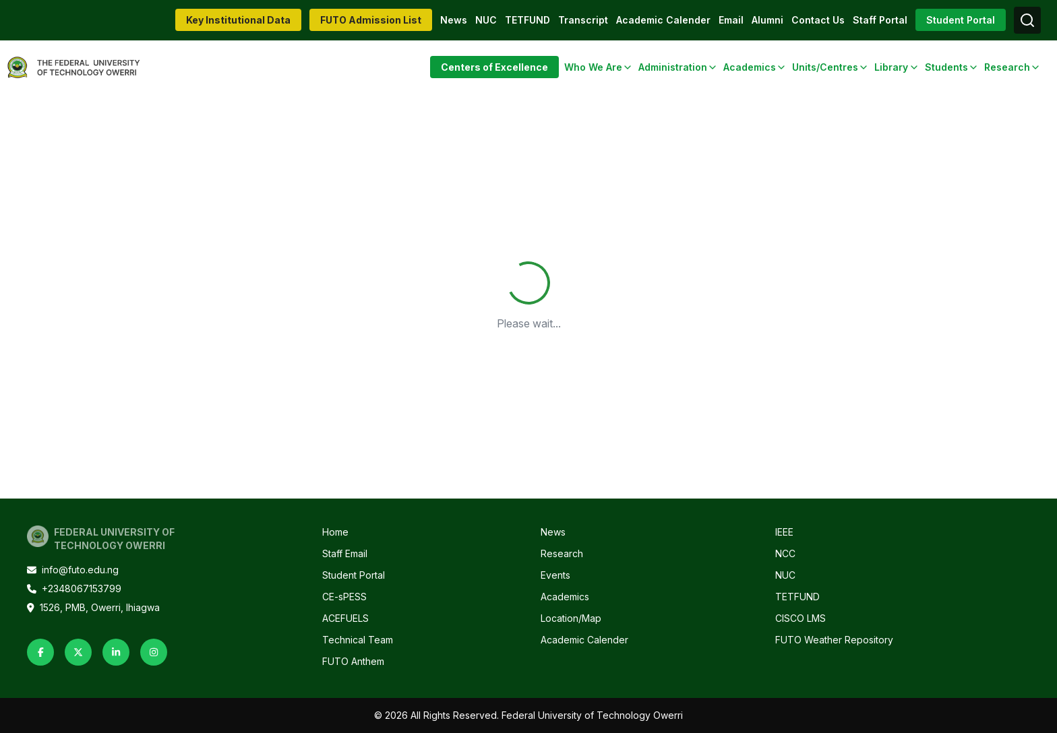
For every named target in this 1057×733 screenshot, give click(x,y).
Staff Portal (880, 20)
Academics (749, 67)
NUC (486, 20)
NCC (785, 553)
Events (555, 575)
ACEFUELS (345, 618)
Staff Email (344, 553)
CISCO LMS (800, 618)
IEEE (784, 532)
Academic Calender (663, 20)
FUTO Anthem (353, 661)
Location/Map (571, 618)
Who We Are (593, 67)
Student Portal (960, 20)
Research (1007, 67)
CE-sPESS (344, 596)
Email (731, 20)
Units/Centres (825, 67)
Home (335, 532)
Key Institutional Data (238, 20)
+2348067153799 (74, 588)
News (453, 20)
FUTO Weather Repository (834, 639)
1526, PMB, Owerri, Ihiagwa (93, 607)
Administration (672, 67)
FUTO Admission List (370, 20)
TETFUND (527, 20)
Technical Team (357, 639)
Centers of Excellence (494, 67)
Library (891, 67)
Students (946, 67)
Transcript (583, 20)
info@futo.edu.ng (73, 569)
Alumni (767, 20)
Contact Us (818, 20)
